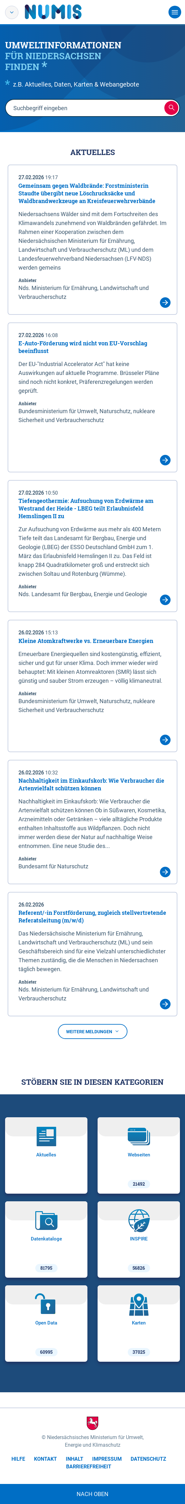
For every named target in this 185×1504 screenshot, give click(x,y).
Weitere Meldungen (92, 1031)
